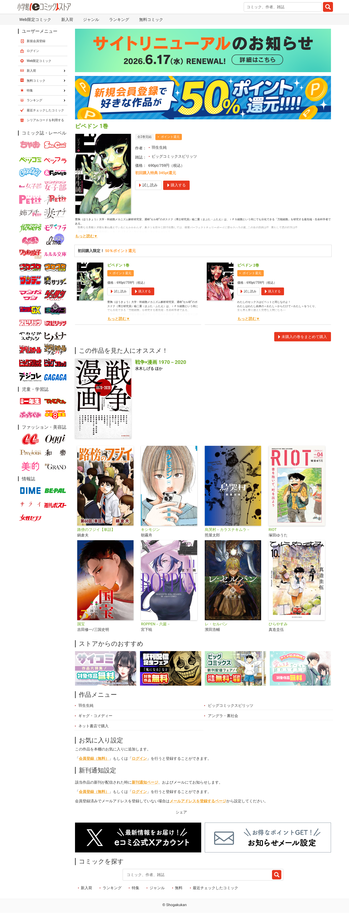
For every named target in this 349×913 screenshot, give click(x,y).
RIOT (273, 529)
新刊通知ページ (145, 782)
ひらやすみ (278, 624)
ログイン (139, 758)
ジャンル (91, 19)
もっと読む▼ (86, 236)
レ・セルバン (216, 624)
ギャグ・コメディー (95, 715)
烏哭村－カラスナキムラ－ (227, 529)
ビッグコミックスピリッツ (174, 156)
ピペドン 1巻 (118, 265)
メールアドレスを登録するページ (198, 801)
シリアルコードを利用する (45, 120)
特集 (135, 888)
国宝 (81, 624)
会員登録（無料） (94, 758)
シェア (181, 812)
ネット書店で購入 (93, 726)
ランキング (119, 19)
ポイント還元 (170, 137)
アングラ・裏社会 (223, 715)
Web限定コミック (35, 19)
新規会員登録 (36, 41)
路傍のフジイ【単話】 (96, 529)
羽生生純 (159, 147)
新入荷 (67, 19)
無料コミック (151, 19)
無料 (179, 888)
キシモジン (150, 529)
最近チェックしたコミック (215, 888)
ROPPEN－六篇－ (155, 624)
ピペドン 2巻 (248, 265)
